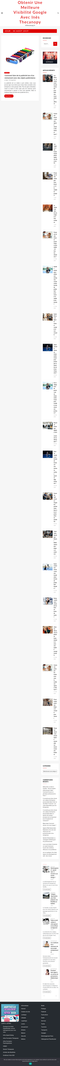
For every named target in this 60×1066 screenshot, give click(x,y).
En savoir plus (47, 889)
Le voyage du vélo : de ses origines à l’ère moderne (55, 214)
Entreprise (54, 941)
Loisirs (23, 1024)
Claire (7, 80)
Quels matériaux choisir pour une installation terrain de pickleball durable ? (55, 576)
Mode (42, 1005)
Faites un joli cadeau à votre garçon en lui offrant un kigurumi (54, 924)
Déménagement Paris (47, 1036)
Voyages (53, 892)
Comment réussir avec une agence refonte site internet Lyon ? (55, 124)
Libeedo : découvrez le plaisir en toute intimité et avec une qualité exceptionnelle (55, 641)
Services (43, 1021)
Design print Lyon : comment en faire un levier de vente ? (55, 608)
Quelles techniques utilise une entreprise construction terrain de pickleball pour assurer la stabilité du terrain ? (55, 285)
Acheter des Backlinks (9, 1052)
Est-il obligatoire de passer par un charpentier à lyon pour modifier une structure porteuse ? (55, 398)
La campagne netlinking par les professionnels (49, 839)
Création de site (25, 1011)
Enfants (23, 1030)
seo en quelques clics (48, 852)
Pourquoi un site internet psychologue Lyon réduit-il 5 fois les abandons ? (55, 244)
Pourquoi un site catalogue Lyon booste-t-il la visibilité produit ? (55, 184)
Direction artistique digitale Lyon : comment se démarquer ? (55, 432)
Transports (44, 1030)
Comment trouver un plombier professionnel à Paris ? (49, 793)
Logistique (24, 1021)
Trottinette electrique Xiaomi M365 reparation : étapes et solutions (55, 543)
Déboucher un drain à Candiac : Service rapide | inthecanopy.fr (49, 788)
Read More (8, 96)
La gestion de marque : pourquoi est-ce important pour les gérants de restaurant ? (49, 817)
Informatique (24, 1005)
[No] (58, 1062)
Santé (42, 1018)
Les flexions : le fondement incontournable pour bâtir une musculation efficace (55, 89)
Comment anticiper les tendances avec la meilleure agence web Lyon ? (55, 677)
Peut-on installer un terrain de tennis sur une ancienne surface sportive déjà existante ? (55, 467)
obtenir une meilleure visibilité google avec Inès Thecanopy (30, 12)
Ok (30, 1063)
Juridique (23, 1014)
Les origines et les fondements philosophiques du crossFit (55, 154)
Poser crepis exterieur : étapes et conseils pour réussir (55, 709)
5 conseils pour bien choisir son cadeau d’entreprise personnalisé (50, 800)
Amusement (24, 1027)
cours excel (46, 844)
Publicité (7, 72)
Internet (23, 1008)
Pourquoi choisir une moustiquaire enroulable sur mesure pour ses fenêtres (55, 741)
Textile (53, 918)
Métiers (23, 1039)
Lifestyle (23, 1018)
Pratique (43, 1008)
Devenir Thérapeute (8, 1049)
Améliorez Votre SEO (9, 1055)
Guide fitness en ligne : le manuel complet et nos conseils (55, 324)
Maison (53, 866)
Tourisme (43, 1027)
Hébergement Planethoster (48, 1039)
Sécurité (23, 1036)
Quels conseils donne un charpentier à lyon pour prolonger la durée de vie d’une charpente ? (55, 359)
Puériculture (44, 1014)
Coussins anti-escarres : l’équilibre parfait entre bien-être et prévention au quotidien (55, 507)
